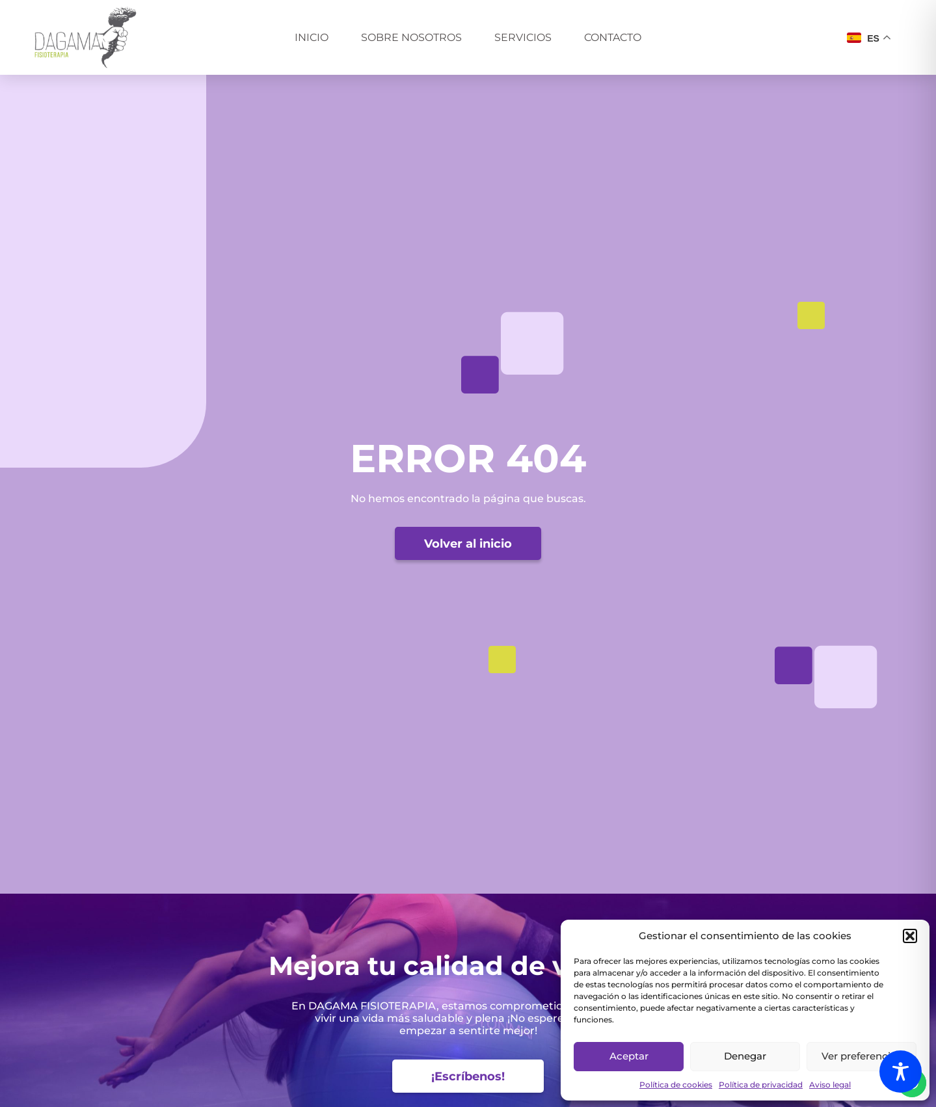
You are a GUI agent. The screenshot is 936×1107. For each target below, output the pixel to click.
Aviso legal (830, 1084)
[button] (909, 935)
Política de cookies (675, 1084)
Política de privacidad (761, 1084)
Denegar (745, 1056)
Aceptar (629, 1056)
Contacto (612, 37)
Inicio (311, 37)
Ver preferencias (862, 1056)
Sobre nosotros (411, 37)
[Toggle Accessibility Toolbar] (900, 1071)
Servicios (523, 37)
